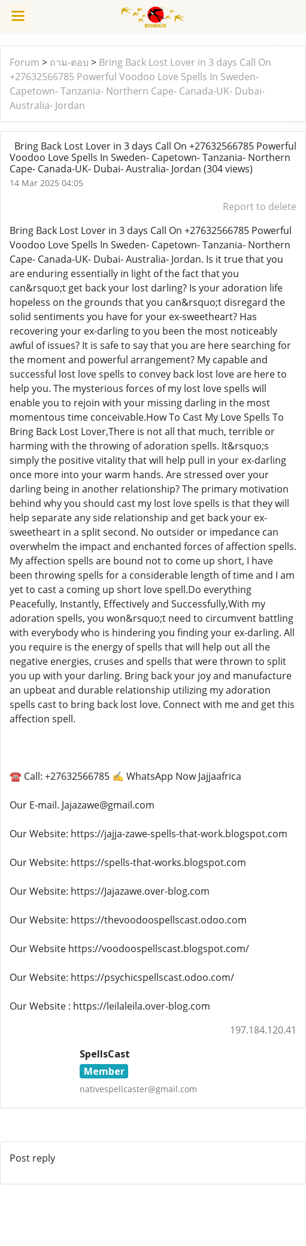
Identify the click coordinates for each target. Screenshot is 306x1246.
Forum (25, 62)
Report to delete (259, 206)
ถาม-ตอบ (69, 62)
